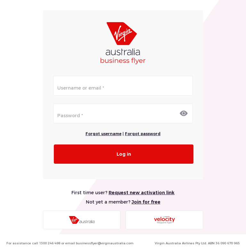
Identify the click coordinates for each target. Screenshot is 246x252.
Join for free (146, 202)
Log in (124, 154)
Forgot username (103, 133)
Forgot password (142, 133)
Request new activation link (142, 193)
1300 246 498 (49, 243)
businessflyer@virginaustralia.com (105, 243)
